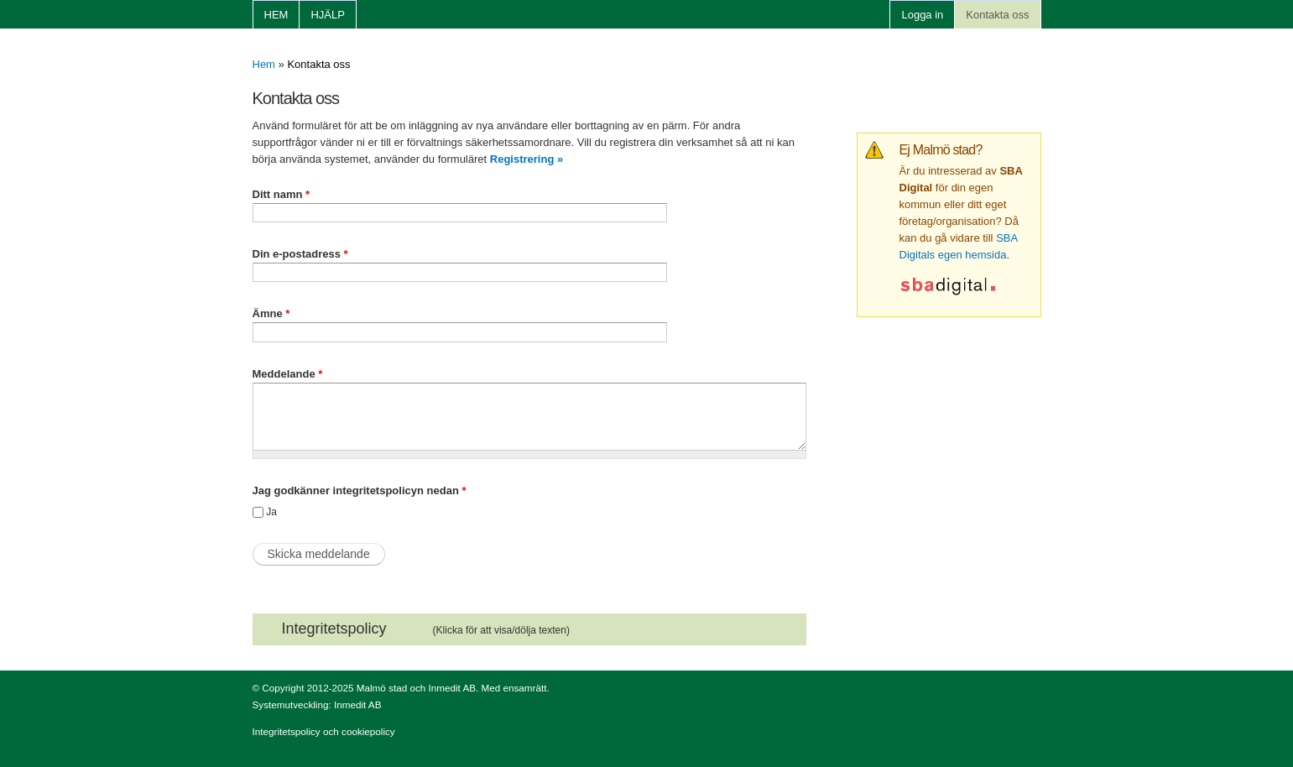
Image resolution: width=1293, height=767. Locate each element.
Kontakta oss (997, 14)
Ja (271, 512)
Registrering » (526, 159)
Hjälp (327, 14)
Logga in (922, 14)
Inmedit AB (358, 704)
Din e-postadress (300, 254)
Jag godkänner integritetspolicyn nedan (360, 490)
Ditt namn (281, 194)
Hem (276, 14)
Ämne (271, 313)
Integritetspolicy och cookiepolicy (324, 731)
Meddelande (288, 374)
